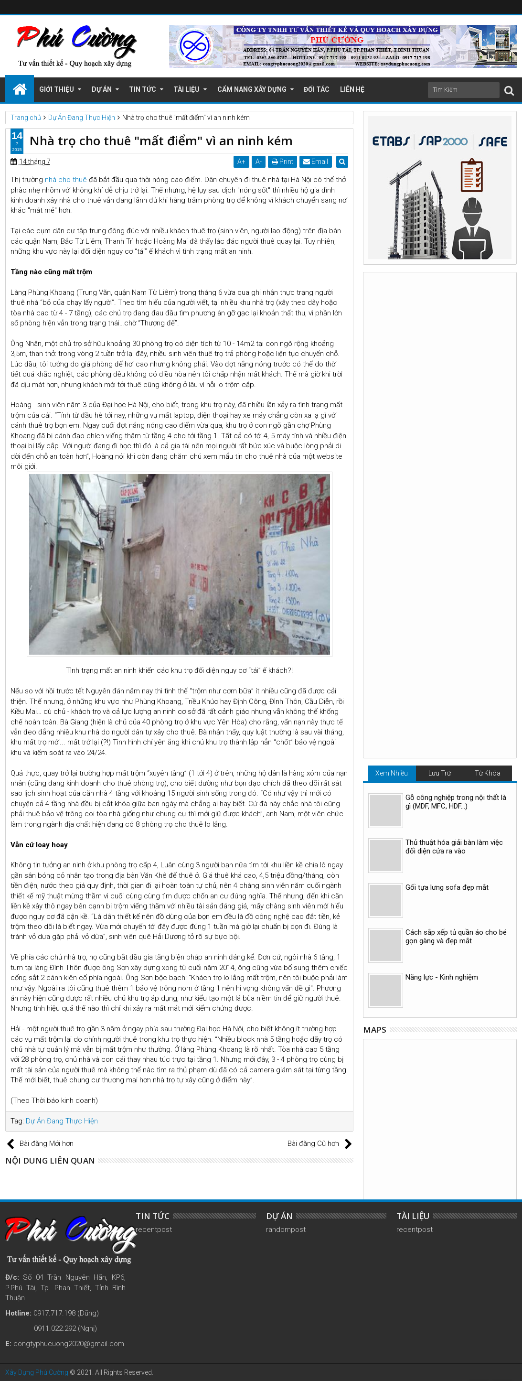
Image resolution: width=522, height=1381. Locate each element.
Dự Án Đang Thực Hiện (62, 1121)
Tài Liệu (186, 89)
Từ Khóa (488, 302)
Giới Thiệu (56, 89)
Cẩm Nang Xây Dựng (252, 89)
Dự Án (102, 89)
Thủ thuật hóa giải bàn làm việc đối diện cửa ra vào (454, 376)
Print (283, 161)
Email (316, 161)
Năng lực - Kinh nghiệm (441, 506)
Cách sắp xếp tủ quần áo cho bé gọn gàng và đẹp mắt (456, 466)
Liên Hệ (352, 89)
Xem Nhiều (391, 302)
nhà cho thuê (66, 179)
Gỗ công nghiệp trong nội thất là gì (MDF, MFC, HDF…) (455, 331)
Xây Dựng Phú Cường (36, 1372)
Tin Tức (142, 89)
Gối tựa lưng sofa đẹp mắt (447, 416)
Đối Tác (317, 89)
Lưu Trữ (439, 302)
